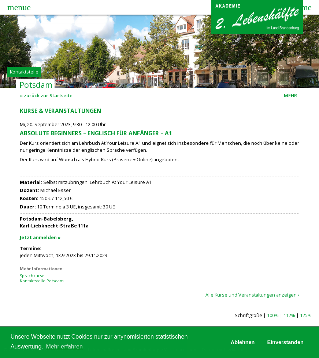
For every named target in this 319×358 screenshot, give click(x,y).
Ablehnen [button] (243, 342)
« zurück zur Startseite (46, 95)
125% (306, 315)
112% (289, 315)
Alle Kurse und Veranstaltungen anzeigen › (252, 294)
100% (273, 315)
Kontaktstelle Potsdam (42, 280)
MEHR (291, 95)
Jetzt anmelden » (40, 237)
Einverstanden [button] (285, 342)
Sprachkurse (32, 275)
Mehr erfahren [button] (64, 346)
